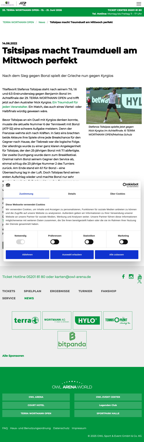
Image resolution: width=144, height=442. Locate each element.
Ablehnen (27, 254)
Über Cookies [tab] (117, 194)
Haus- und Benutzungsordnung (30, 428)
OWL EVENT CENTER (108, 397)
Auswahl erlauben (72, 254)
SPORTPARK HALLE (108, 413)
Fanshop (108, 291)
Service (9, 298)
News (43, 22)
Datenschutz (61, 428)
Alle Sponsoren (13, 355)
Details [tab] (72, 194)
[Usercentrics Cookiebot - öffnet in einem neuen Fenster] (125, 185)
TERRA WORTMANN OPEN (19, 22)
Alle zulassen (116, 254)
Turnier (85, 291)
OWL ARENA (36, 397)
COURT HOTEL (36, 405)
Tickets (8, 291)
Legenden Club (108, 405)
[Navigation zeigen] (138, 4)
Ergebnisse (60, 291)
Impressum (79, 428)
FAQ (5, 428)
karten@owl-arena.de (73, 277)
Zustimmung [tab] (26, 194)
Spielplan (32, 291)
